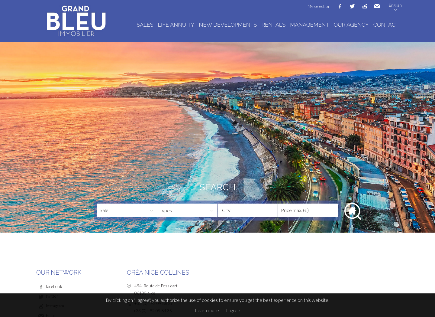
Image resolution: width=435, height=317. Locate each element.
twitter (352, 6)
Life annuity (176, 24)
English (395, 5)
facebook (340, 6)
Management (309, 24)
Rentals (273, 24)
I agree (233, 310)
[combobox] (248, 210)
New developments (228, 24)
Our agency (351, 24)
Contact (386, 24)
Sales (145, 24)
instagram (364, 6)
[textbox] (252, 210)
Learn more (207, 310)
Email (377, 6)
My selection (319, 6)
